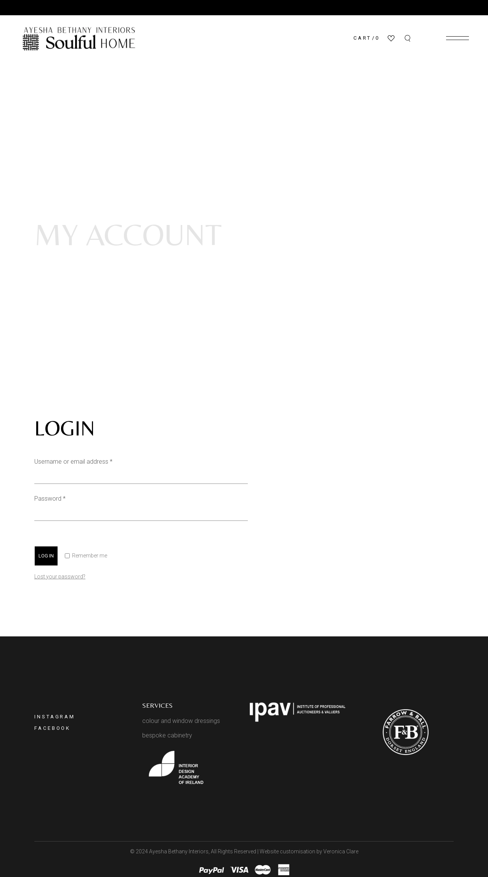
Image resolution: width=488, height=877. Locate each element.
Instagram (54, 717)
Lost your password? (59, 576)
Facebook (52, 728)
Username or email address (85, 461)
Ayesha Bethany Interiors (179, 851)
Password (61, 498)
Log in (46, 556)
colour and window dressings (181, 720)
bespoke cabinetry (167, 735)
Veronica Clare (340, 851)
